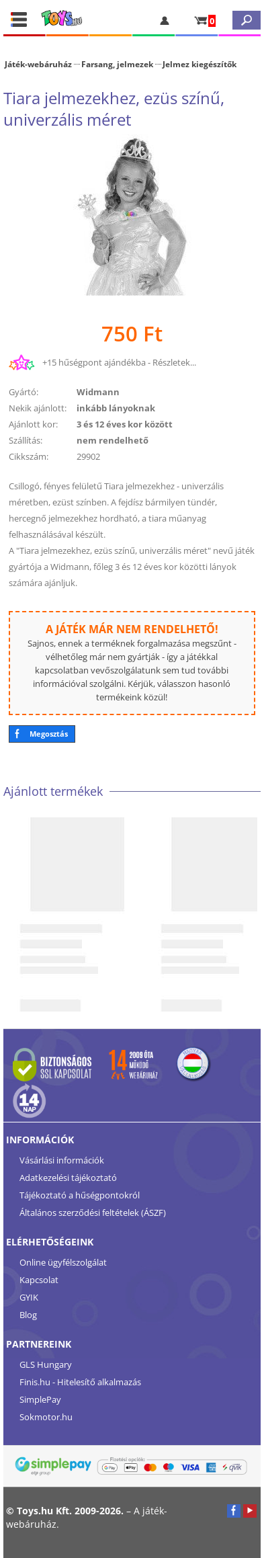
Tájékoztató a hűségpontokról (79, 1195)
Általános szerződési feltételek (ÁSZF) (92, 1212)
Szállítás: (25, 440)
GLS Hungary (45, 1364)
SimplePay (40, 1399)
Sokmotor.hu (46, 1417)
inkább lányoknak (116, 408)
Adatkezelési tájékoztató (68, 1178)
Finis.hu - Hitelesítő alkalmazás (80, 1382)
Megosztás (49, 734)
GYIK (28, 1297)
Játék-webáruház (38, 63)
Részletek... (174, 362)
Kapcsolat (38, 1280)
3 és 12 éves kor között (125, 424)
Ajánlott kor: (33, 424)
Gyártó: (23, 392)
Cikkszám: (28, 456)
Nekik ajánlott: (38, 408)
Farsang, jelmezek (117, 63)
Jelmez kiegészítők (199, 63)
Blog (28, 1315)
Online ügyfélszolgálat (63, 1262)
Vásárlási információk (61, 1160)
